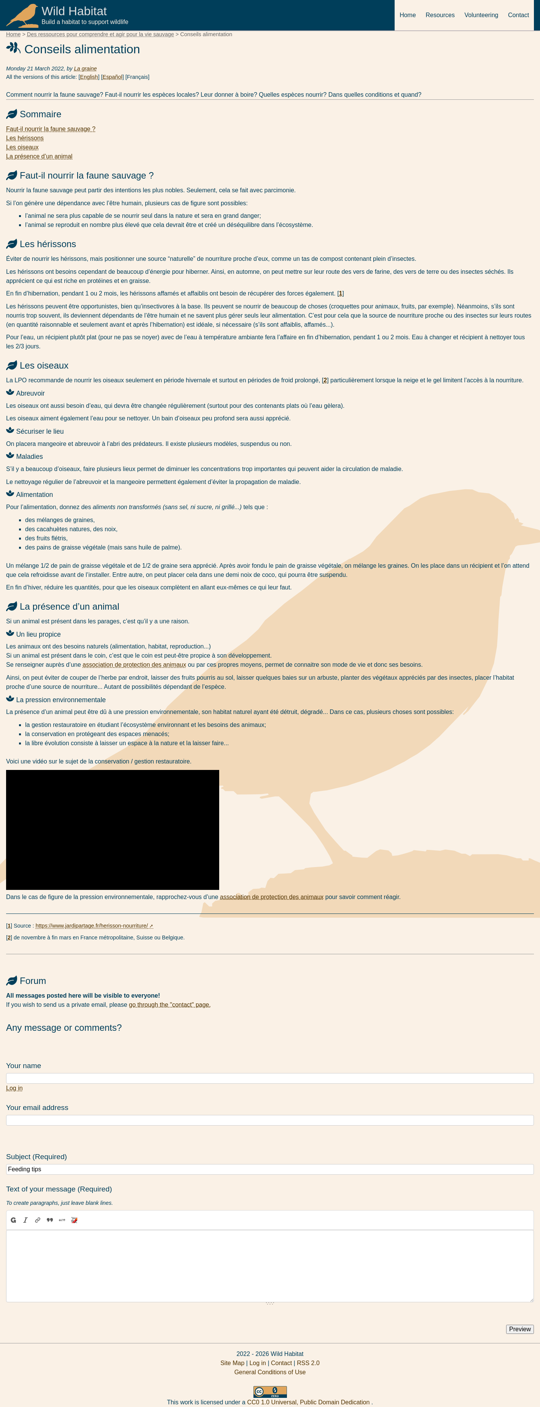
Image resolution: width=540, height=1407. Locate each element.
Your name (23, 1066)
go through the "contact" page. (170, 1004)
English (89, 77)
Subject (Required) (36, 1157)
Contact (518, 15)
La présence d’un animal (39, 156)
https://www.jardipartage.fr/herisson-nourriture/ (92, 926)
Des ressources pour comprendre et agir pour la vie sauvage (100, 34)
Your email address (37, 1108)
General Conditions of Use (270, 1372)
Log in (14, 1088)
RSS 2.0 (308, 1363)
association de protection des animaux (134, 664)
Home (408, 15)
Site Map (232, 1363)
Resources (439, 15)
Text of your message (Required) (59, 1189)
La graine (85, 68)
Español (113, 77)
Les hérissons (25, 138)
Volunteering (482, 15)
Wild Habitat (75, 11)
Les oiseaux (22, 147)
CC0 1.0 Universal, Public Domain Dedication (309, 1402)
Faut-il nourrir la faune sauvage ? (51, 129)
